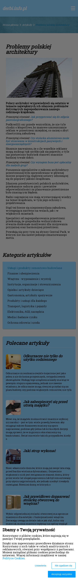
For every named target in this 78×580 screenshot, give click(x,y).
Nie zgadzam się (63, 565)
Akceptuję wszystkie (61, 574)
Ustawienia (40, 565)
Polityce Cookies (13, 558)
